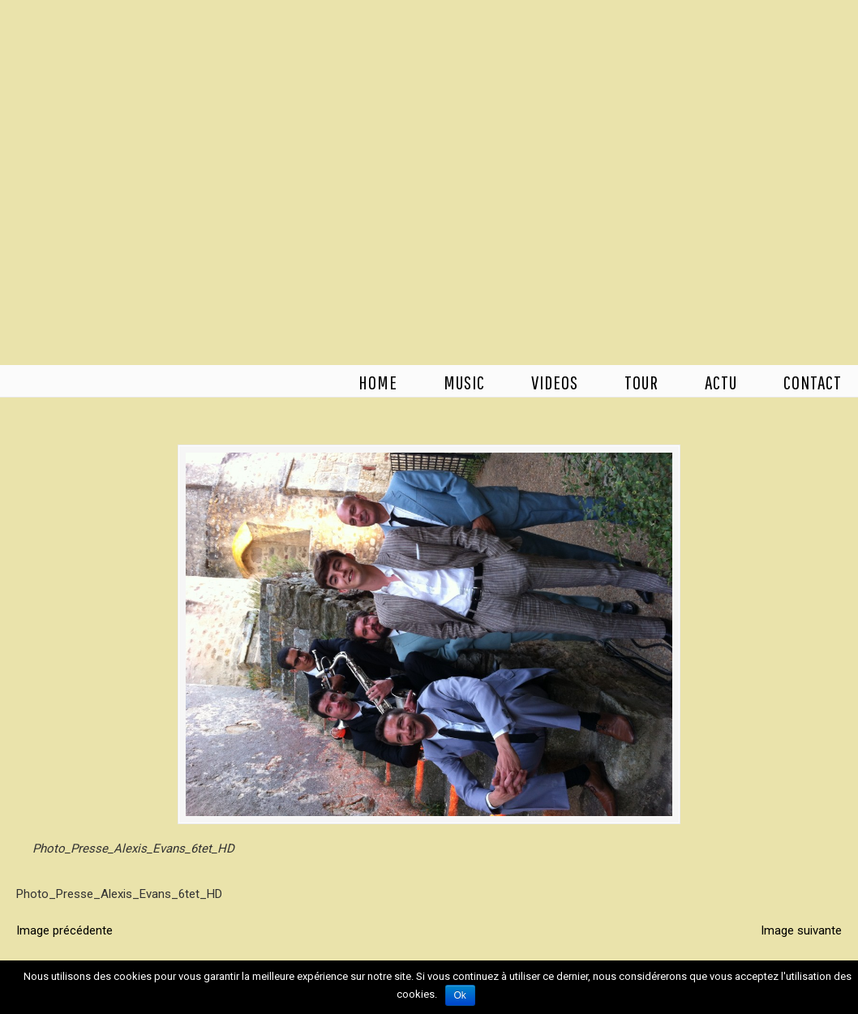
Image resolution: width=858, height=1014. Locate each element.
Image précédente (64, 930)
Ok (460, 995)
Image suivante (801, 930)
